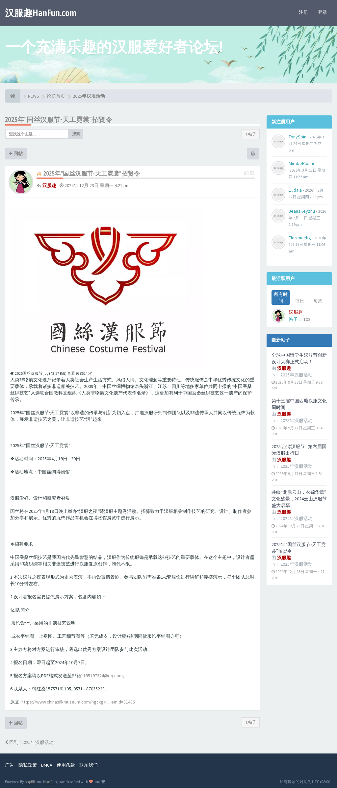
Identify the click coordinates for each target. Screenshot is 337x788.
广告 (9, 765)
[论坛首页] (12, 96)
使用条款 (66, 765)
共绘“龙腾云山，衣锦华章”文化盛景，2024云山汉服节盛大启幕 (299, 498)
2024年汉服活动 (296, 518)
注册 (303, 12)
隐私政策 (27, 765)
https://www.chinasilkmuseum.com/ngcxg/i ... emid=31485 (78, 702)
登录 (322, 12)
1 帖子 (251, 133)
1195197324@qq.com (102, 676)
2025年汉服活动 (296, 375)
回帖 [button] (16, 153)
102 (306, 319)
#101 (249, 173)
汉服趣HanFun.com (40, 13)
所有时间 (281, 297)
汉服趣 (49, 185)
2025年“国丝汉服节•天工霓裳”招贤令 (58, 119)
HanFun (50, 781)
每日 (299, 301)
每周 (318, 301)
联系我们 (88, 765)
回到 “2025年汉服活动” (30, 742)
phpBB (30, 781)
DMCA (46, 765)
